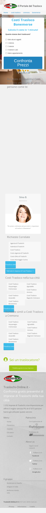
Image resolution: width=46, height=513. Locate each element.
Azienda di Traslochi (17, 246)
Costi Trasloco (15, 250)
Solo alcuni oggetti (14, 39)
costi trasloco (15, 12)
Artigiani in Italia (12, 487)
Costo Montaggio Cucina (19, 260)
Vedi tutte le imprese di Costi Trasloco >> (20, 271)
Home (6, 12)
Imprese (10, 429)
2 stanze (11, 46)
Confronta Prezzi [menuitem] (23, 62)
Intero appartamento (15, 53)
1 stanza (11, 43)
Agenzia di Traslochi (17, 243)
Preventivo (11, 425)
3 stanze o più (13, 50)
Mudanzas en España (14, 483)
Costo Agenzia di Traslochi (19, 253)
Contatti (10, 436)
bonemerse (36, 12)
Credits (32, 506)
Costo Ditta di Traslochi (18, 256)
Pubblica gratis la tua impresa (23, 368)
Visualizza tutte (10, 264)
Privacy (11, 506)
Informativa (21, 506)
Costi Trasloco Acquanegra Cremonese (13, 286)
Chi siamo (10, 432)
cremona (26, 12)
